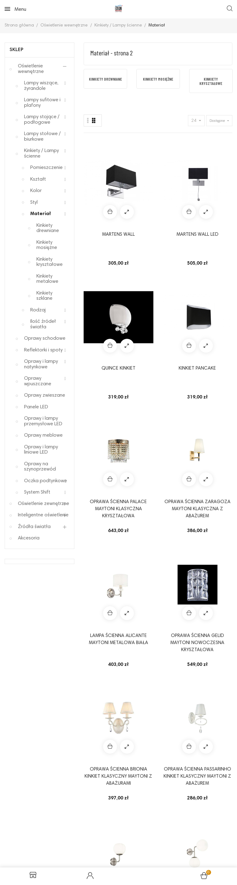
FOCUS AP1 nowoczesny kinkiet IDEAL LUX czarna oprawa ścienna (217, 633)
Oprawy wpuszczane (37, 381)
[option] (105, 79)
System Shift (37, 492)
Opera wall (217, 535)
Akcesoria (29, 538)
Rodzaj (38, 310)
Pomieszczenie (46, 167)
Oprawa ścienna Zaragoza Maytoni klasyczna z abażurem (138, 285)
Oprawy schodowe (44, 338)
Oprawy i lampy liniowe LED (41, 450)
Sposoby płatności (40, 838)
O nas (166, 838)
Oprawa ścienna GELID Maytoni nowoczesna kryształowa (217, 285)
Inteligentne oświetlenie (43, 515)
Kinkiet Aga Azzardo (138, 452)
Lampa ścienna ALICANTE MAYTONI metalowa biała (177, 285)
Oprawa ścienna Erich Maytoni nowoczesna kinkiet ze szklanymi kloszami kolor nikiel (217, 372)
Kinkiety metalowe (47, 279)
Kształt (38, 179)
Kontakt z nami (200, 838)
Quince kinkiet (177, 191)
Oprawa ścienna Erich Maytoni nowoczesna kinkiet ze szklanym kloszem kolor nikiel (178, 372)
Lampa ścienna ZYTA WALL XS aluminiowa (178, 546)
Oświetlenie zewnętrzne (43, 503)
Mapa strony (119, 848)
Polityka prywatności (125, 828)
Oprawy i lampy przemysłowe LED (43, 421)
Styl (34, 202)
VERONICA (138, 621)
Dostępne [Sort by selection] (218, 121)
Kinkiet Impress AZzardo (99, 542)
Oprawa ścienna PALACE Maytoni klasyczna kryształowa (99, 285)
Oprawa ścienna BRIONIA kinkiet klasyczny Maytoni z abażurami (98, 372)
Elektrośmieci (87, 838)
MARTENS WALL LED (138, 191)
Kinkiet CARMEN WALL (217, 455)
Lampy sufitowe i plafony (42, 103)
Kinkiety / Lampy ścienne (41, 153)
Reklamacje (77, 828)
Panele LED (36, 407)
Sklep (16, 49)
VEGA (99, 621)
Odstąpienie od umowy (183, 828)
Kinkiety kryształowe (49, 262)
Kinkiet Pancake (217, 191)
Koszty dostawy (132, 838)
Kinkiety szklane (44, 296)
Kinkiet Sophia (138, 538)
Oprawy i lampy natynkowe (41, 364)
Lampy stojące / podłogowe (42, 119)
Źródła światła (34, 526)
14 (216, 684)
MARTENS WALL (99, 191)
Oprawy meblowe (43, 435)
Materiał (40, 213)
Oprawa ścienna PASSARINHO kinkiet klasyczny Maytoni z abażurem (138, 372)
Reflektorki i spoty (43, 350)
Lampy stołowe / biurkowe (42, 136)
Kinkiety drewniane (47, 228)
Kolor (36, 190)
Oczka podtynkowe (45, 481)
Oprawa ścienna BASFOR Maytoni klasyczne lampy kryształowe (178, 633)
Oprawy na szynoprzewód (40, 467)
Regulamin (41, 828)
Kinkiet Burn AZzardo (178, 452)
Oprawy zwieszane (44, 395)
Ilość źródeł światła (43, 324)
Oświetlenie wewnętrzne (31, 69)
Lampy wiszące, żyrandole (41, 86)
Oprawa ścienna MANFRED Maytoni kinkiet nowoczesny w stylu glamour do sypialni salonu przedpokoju (99, 459)
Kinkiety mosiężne (46, 245)
